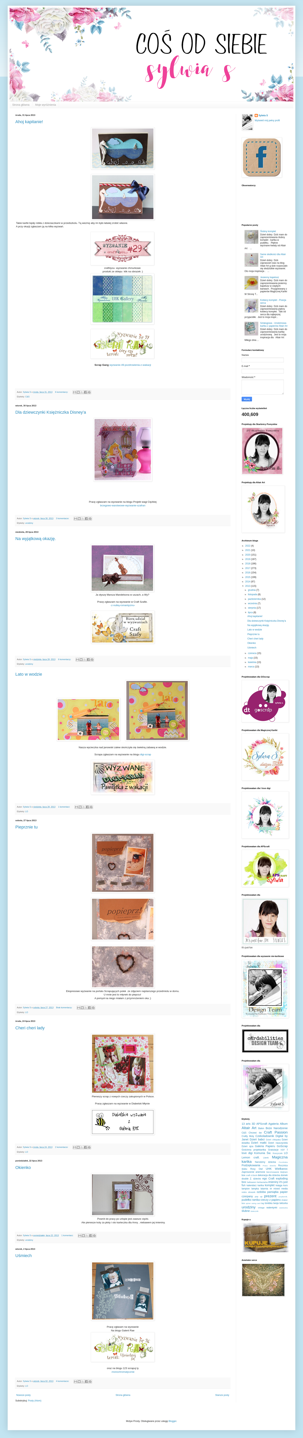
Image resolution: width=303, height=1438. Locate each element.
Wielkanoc (281, 1168)
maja (251, 657)
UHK (269, 1168)
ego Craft (268, 1178)
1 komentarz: (64, 807)
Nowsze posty (23, 1395)
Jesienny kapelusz (269, 277)
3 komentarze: (63, 518)
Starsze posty (222, 1395)
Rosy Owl (256, 1169)
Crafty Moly (248, 1136)
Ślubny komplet (268, 231)
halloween (251, 1182)
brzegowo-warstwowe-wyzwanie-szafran (122, 505)
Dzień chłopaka (273, 1139)
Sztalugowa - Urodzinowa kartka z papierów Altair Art (273, 324)
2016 (248, 572)
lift (271, 1189)
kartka (261, 1185)
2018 (248, 563)
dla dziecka (274, 1175)
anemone (260, 1172)
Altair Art (249, 1128)
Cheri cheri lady (30, 1028)
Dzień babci (257, 1139)
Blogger (172, 1421)
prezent (270, 1196)
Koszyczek (278, 1153)
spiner (248, 1203)
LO (26, 811)
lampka (255, 1188)
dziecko (257, 1178)
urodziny (29, 523)
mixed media (280, 1188)
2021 (248, 550)
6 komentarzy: (62, 392)
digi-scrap (146, 754)
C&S (27, 396)
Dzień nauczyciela (278, 1143)
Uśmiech (23, 1255)
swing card (255, 1203)
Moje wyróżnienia (45, 104)
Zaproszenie (248, 1172)
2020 (248, 554)
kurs (285, 1185)
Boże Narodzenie (277, 1128)
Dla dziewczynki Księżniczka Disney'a (50, 412)
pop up (258, 1196)
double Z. (247, 1178)
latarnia (264, 1188)
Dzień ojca (247, 1146)
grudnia (252, 590)
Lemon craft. (251, 1157)
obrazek (251, 1192)
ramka (256, 1199)
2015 (248, 577)
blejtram (284, 1172)
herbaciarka (262, 1182)
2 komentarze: (62, 1147)
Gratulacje (273, 1149)
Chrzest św (255, 1132)
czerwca (252, 653)
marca (251, 666)
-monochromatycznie (122, 1371)
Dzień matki (259, 1142)
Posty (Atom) (34, 1400)
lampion (246, 1188)
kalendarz (252, 1185)
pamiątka (272, 1191)
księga (279, 1185)
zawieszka (283, 1208)
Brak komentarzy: (64, 1007)
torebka (269, 1203)
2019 (248, 559)
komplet (269, 1185)
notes (244, 1192)
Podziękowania (251, 1165)
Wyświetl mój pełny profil (267, 120)
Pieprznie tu (26, 827)
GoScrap (282, 1146)
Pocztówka (283, 1162)
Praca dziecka (269, 1166)
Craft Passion (276, 1132)
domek (284, 1175)
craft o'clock (251, 1175)
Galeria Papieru (265, 1146)
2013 (248, 586)
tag (262, 1203)
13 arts (246, 1123)
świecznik (254, 1211)
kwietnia (252, 662)
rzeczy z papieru (271, 1199)
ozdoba (261, 1191)
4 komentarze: (63, 1381)
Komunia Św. (262, 1153)
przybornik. (283, 1197)
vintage (261, 1207)
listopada (253, 594)
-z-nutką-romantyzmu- (122, 605)
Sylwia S (263, 115)
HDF (283, 1150)
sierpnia (252, 607)
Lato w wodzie (28, 674)
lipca (250, 612)
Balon (261, 1128)
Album (284, 1123)
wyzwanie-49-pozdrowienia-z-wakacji (130, 364)
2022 (248, 545)
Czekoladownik (264, 1136)
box (243, 1175)
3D (253, 1123)
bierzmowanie (272, 1172)
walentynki (271, 1207)
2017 (248, 568)
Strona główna (21, 104)
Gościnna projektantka (254, 1149)
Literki (266, 1157)
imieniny (273, 1181)
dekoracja (263, 1175)
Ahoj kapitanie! (29, 121)
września (253, 603)
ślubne (246, 1210)
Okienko (23, 1167)
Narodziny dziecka (265, 1162)
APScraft (261, 1123)
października (255, 599)
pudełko (246, 1199)
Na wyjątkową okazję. (35, 538)
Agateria (273, 1123)
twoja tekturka (280, 1203)
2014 (248, 581)
